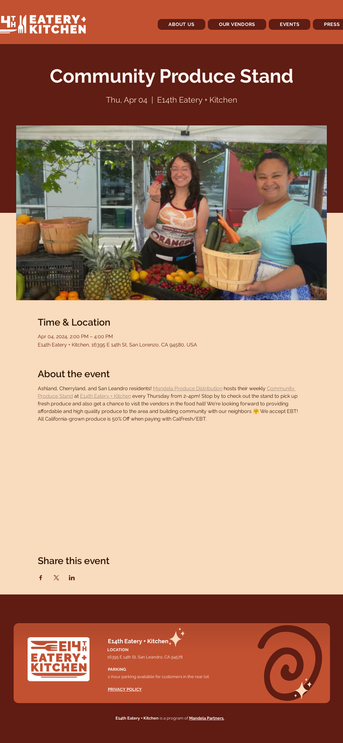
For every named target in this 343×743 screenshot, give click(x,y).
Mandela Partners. (206, 718)
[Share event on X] (56, 577)
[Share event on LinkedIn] (72, 577)
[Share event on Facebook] (41, 577)
